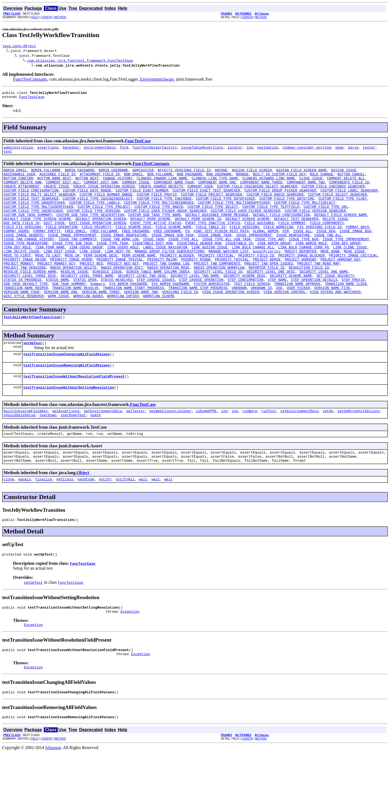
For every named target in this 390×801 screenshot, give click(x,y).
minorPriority (266, 272)
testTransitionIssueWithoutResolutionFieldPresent (74, 410)
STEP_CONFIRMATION (245, 306)
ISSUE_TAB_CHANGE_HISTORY (29, 257)
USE (279, 316)
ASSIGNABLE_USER (19, 179)
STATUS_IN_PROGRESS (22, 306)
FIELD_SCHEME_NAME (174, 243)
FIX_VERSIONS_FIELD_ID (319, 243)
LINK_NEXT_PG (117, 272)
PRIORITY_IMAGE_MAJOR (25, 282)
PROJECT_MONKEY (18, 286)
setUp (328, 446)
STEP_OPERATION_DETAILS (314, 306)
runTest (268, 446)
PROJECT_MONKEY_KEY (56, 286)
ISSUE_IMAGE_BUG (355, 247)
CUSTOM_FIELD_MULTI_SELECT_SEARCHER (39, 204)
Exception (130, 655)
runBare (249, 446)
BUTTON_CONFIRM (18, 184)
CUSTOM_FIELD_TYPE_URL (326, 218)
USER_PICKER (298, 316)
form (124, 150)
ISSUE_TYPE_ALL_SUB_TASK (226, 257)
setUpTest (32, 374)
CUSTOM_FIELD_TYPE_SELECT (212, 218)
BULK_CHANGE (321, 179)
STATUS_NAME (57, 306)
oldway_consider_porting (306, 150)
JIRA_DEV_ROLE (17, 267)
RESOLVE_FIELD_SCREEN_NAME (30, 296)
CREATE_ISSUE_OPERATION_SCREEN (103, 194)
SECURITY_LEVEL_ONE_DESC (270, 296)
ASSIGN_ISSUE (343, 174)
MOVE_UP (72, 277)
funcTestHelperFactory (154, 150)
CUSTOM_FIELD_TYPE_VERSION (93, 223)
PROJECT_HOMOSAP (300, 282)
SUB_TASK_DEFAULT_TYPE (26, 311)
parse (353, 150)
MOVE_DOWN (329, 272)
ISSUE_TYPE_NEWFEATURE (26, 262)
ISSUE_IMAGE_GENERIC (24, 252)
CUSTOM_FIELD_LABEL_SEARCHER (349, 199)
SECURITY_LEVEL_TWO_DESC (142, 301)
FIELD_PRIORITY (96, 243)
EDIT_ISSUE (54, 238)
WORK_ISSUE (58, 325)
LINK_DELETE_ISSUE (22, 272)
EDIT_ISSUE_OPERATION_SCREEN (97, 238)
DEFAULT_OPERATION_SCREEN (100, 233)
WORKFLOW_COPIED (123, 325)
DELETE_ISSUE (335, 233)
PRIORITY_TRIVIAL (232, 282)
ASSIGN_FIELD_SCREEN (252, 174)
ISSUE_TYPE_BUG (303, 257)
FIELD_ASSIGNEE (259, 238)
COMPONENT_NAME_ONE (217, 189)
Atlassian (53, 796)
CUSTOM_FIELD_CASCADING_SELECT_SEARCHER (257, 194)
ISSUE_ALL (302, 247)
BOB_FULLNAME (160, 179)
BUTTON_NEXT (87, 184)
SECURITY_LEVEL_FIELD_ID (218, 296)
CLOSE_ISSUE (311, 184)
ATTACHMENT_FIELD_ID (100, 179)
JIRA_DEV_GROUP (345, 262)
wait (143, 519)
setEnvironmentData (299, 446)
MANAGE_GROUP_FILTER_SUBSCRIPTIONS (169, 272)
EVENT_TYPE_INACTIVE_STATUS (212, 238)
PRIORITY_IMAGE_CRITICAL (353, 277)
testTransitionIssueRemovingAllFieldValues (66, 398)
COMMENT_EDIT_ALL (63, 189)
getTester (135, 446)
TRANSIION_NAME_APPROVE (297, 311)
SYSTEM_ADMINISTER (212, 311)
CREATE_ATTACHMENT (22, 194)
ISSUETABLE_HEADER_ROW (199, 262)
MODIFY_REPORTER (300, 272)
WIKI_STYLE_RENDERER (24, 325)
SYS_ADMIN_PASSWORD (128, 311)
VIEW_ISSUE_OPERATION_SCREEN (230, 321)
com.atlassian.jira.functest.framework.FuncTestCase (80, 61)
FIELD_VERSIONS (244, 243)
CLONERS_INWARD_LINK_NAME (161, 184)
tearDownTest (73, 451)
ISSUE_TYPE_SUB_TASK (72, 262)
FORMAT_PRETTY (46, 247)
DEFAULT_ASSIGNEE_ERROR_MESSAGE (217, 228)
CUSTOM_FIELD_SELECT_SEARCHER (337, 204)
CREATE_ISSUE (56, 194)
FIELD (34, 17)
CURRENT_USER (200, 194)
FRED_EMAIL (75, 247)
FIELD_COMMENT (292, 238)
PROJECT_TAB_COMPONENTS (217, 286)
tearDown (48, 451)
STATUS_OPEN (84, 306)
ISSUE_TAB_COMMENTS (77, 257)
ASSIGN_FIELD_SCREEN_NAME (301, 174)
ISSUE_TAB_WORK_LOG (120, 257)
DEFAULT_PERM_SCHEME (150, 233)
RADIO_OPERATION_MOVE (168, 291)
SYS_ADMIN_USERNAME (170, 311)
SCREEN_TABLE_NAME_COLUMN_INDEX (157, 296)
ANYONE (221, 174)
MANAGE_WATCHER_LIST (229, 272)
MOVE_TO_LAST (48, 277)
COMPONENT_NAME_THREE (261, 189)
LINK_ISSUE (90, 272)
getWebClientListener (170, 446)
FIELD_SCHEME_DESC (133, 243)
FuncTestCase (31, 99)
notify (105, 519)
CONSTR (46, 17)
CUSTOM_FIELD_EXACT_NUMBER (141, 199)
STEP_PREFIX (353, 306)
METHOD (60, 17)
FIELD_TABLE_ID (210, 243)
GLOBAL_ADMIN (265, 247)
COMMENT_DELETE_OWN (22, 189)
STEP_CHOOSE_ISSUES (155, 306)
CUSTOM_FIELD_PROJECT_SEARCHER (211, 204)
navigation (267, 150)
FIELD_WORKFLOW (278, 243)
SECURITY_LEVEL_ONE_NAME (323, 296)
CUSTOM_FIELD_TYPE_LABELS (94, 213)
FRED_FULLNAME (104, 247)
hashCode (85, 519)
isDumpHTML (206, 446)
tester (369, 150)
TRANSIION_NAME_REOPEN (26, 316)
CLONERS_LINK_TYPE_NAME (214, 184)
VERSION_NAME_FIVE (332, 316)
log (249, 150)
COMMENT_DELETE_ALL (346, 184)
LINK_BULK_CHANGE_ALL (253, 267)
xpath (95, 451)
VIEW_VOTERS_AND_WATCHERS (335, 321)
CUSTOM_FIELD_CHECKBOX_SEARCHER (333, 194)
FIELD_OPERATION (61, 243)
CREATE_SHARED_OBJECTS (161, 194)
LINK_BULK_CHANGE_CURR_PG (303, 267)
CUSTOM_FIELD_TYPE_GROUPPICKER (34, 213)
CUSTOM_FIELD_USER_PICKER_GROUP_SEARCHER (165, 223)
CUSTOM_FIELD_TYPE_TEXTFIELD (270, 218)
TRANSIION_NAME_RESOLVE (75, 316)
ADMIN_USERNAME (113, 174)
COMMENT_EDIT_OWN (101, 189)
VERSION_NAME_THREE (101, 321)
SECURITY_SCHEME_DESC (244, 301)
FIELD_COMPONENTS (327, 238)
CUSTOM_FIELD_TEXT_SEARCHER (31, 208)
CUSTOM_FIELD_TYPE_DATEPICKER (225, 208)
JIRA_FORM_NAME (50, 267)
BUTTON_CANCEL (351, 179)
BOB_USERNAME (219, 179)
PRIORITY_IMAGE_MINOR (71, 282)
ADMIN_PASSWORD (79, 174)
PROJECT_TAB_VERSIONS (25, 291)
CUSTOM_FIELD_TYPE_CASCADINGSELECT (97, 208)
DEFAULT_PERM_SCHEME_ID (198, 233)
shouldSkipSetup (19, 451)
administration (18, 150)
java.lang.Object (19, 46)
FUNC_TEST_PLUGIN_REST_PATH (221, 247)
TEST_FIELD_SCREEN (252, 311)
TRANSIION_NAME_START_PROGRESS (133, 316)
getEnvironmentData (103, 446)
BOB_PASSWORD (189, 179)
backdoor (71, 150)
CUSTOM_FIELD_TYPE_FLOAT (342, 208)
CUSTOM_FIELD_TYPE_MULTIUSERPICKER (38, 218)
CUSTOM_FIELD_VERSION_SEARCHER (315, 223)
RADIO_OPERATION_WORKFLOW (219, 291)
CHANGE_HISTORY (117, 184)
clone (9, 519)
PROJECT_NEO (91, 286)
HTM (285, 247)
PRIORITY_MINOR (195, 282)
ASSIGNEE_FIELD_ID (58, 179)
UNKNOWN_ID (261, 316)
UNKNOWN (239, 316)
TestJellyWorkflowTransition (32, 347)
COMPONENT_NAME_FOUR (174, 189)
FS (187, 247)
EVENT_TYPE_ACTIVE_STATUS (155, 238)
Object (83, 512)
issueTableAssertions (202, 150)
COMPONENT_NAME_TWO (305, 189)
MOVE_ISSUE (354, 272)
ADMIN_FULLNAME (45, 174)
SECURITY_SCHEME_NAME (291, 301)
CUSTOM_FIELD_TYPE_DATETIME (286, 208)
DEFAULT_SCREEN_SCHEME (247, 233)
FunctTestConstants (30, 80)
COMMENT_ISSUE (135, 189)
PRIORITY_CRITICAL (216, 277)
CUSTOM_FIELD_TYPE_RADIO (159, 218)
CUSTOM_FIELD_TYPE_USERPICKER (33, 223)
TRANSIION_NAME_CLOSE (346, 311)
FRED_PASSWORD (135, 247)
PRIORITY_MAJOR (162, 282)
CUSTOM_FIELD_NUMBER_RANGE (106, 204)
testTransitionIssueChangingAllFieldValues (66, 386)
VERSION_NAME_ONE (60, 321)
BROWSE (242, 179)
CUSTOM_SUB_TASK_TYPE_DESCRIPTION (90, 228)
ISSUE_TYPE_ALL (183, 257)
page (339, 150)
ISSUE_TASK (153, 257)
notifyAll (125, 519)
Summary (97, 311)
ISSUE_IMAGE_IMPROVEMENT (72, 252)
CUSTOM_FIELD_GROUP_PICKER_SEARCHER (280, 199)
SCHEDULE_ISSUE (107, 296)
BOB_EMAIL (133, 179)
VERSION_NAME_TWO (141, 321)
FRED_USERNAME (167, 247)
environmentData (99, 150)
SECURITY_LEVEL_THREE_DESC (30, 301)
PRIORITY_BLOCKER (177, 277)
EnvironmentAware (157, 80)
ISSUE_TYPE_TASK (112, 262)
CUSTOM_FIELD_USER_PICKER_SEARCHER (245, 223)
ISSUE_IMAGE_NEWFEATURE (124, 252)
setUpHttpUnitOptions (358, 446)
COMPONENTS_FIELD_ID (349, 189)
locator (234, 150)
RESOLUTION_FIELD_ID (309, 291)
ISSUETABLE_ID (239, 262)
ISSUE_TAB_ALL (328, 252)
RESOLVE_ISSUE (74, 296)
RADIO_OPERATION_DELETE (73, 291)
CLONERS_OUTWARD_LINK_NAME (268, 184)
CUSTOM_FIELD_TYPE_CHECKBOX (163, 208)
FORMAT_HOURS (16, 247)
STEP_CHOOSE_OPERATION (201, 306)
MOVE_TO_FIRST (17, 277)
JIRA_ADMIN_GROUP (274, 262)
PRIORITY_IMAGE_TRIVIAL (119, 282)
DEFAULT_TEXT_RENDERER (296, 233)
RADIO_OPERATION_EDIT (122, 291)
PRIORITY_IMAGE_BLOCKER (301, 277)
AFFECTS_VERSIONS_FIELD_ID (184, 174)
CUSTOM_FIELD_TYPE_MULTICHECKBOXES (159, 213)
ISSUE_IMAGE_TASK (215, 252)
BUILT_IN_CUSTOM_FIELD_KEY (279, 179)
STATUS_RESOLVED (116, 306)
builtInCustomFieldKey (26, 446)
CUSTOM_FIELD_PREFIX (156, 204)
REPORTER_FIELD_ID (267, 291)
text (8, 155)
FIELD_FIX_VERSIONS (22, 243)
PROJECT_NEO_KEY (123, 286)
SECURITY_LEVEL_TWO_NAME (194, 301)
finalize (43, 519)
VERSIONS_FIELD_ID (180, 321)
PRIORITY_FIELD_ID (256, 277)
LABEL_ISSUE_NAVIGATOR (165, 267)
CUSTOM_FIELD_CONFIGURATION (31, 199)
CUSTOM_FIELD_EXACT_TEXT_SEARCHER (206, 199)
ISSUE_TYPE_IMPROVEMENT (346, 257)
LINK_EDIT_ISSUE (59, 272)
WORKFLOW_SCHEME (159, 325)
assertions (47, 150)
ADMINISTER (143, 174)
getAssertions (65, 446)
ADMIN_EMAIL (15, 174)
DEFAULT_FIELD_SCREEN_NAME (340, 228)
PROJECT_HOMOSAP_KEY (340, 282)
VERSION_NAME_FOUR (22, 321)
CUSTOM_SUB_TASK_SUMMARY (28, 228)
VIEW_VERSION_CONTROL (285, 321)
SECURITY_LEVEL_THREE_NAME (87, 301)
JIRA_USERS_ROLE (123, 267)
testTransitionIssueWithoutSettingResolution (68, 422)
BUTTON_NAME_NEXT (54, 184)
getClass (64, 519)
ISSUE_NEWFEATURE (293, 252)
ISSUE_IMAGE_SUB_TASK (172, 252)
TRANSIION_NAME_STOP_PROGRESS (197, 316)
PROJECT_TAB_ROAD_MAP (318, 286)
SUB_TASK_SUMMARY (69, 311)
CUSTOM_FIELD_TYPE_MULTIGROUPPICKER (234, 213)
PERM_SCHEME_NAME (139, 277)
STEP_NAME (277, 306)
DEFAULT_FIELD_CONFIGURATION (281, 228)
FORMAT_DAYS (357, 243)
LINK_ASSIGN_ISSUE (209, 267)
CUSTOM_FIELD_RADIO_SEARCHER (275, 204)
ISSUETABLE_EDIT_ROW (152, 262)
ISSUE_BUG (325, 247)
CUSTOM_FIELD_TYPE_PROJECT (103, 218)
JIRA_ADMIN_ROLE (311, 262)
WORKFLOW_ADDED (88, 325)
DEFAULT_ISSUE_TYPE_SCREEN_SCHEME (37, 233)
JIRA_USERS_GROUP (86, 267)
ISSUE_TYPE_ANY (269, 257)
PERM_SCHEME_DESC (101, 277)
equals (24, 519)
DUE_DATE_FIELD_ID (22, 238)
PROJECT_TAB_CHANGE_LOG (166, 286)
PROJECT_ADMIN (266, 282)
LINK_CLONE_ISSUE (350, 267)
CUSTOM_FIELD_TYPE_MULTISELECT (304, 213)
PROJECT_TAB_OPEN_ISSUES (268, 286)
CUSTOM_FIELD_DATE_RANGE (87, 199)
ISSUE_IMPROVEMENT (254, 252)
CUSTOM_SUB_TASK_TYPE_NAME (154, 228)
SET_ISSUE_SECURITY (335, 301)
